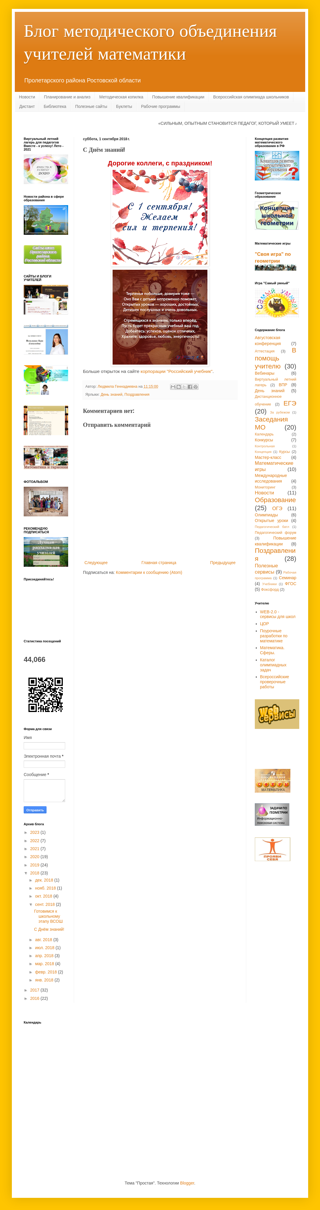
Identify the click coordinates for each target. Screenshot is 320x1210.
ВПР (283, 384)
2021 (35, 848)
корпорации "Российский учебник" (176, 371)
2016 (35, 998)
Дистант (27, 106)
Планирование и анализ (67, 97)
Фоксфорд (270, 590)
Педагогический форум (275, 533)
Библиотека (55, 106)
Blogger (187, 1183)
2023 (35, 832)
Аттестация (265, 351)
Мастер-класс (268, 457)
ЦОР (264, 623)
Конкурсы (264, 440)
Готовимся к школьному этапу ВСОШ (48, 916)
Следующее (96, 562)
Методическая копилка (121, 97)
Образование (275, 500)
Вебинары (264, 373)
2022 (35, 840)
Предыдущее (223, 562)
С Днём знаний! (49, 929)
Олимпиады (266, 515)
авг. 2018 (44, 939)
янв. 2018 (45, 980)
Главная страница (159, 562)
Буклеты (124, 106)
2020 (35, 856)
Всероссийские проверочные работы (274, 681)
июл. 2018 (45, 947)
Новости (27, 97)
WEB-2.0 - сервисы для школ (278, 614)
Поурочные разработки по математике (274, 635)
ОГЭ (277, 508)
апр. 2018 (45, 955)
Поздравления (136, 394)
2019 (35, 865)
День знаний (111, 394)
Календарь (264, 434)
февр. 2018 (46, 972)
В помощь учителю (275, 358)
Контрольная (265, 446)
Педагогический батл (272, 527)
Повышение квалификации (178, 97)
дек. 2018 (44, 880)
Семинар (287, 577)
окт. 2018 (44, 896)
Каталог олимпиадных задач (273, 664)
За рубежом (280, 412)
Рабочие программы (160, 106)
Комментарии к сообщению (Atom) (149, 572)
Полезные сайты (91, 106)
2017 (35, 990)
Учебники (269, 584)
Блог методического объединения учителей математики (150, 41)
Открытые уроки (271, 520)
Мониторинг (265, 487)
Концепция (263, 452)
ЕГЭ (290, 403)
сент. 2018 (45, 904)
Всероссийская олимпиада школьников (251, 97)
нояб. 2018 (46, 888)
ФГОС (290, 583)
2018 (35, 873)
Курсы (284, 452)
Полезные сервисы (266, 569)
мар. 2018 (45, 963)
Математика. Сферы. (272, 650)
